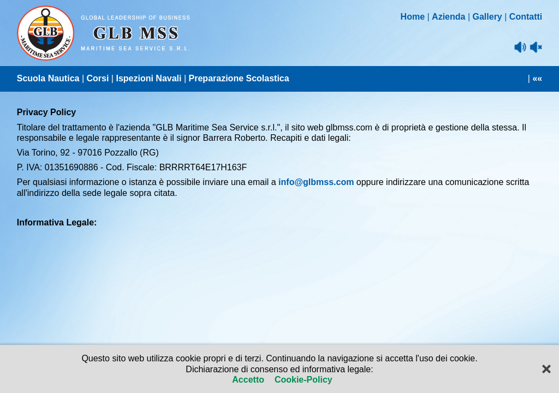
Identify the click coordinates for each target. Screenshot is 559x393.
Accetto (249, 379)
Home (413, 16)
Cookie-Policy (302, 379)
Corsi (97, 78)
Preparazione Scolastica (239, 78)
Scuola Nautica (48, 78)
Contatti (525, 16)
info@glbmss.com (316, 182)
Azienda (448, 16)
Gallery (487, 16)
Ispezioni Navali (148, 78)
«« (537, 78)
